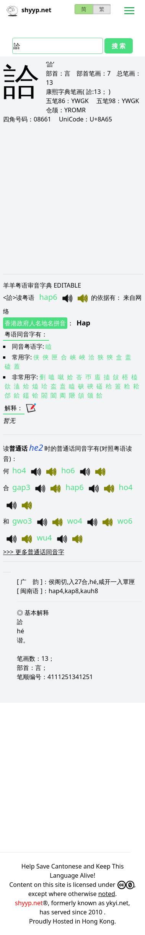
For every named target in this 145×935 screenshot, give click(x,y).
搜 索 (118, 46)
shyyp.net (29, 903)
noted (106, 894)
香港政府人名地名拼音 (35, 323)
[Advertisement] (71, 198)
